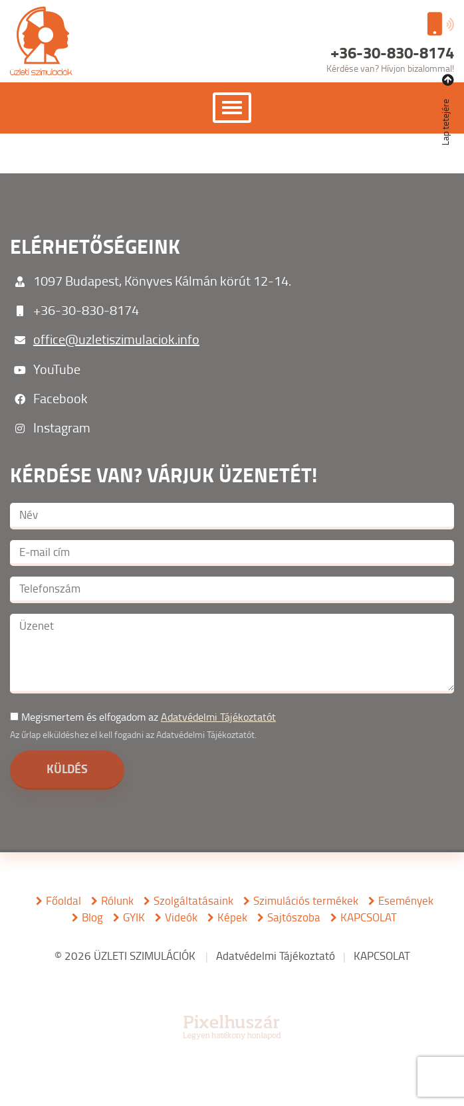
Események (405, 900)
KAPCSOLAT (368, 917)
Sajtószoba (293, 917)
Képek (232, 917)
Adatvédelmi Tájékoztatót (218, 716)
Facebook (60, 398)
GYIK (134, 917)
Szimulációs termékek (305, 900)
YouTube (56, 368)
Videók (181, 917)
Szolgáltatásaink (193, 900)
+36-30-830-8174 (86, 309)
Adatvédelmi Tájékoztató (275, 955)
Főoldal (63, 900)
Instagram (61, 427)
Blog (92, 917)
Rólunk (117, 900)
